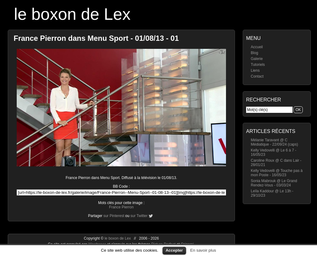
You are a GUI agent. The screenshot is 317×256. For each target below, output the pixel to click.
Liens (255, 70)
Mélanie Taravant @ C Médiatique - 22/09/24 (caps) (274, 142)
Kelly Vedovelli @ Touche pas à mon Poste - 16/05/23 (276, 173)
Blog (254, 53)
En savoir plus (203, 250)
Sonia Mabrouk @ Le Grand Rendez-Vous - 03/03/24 (274, 183)
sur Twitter (138, 216)
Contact (257, 76)
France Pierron (121, 207)
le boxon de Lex (72, 14)
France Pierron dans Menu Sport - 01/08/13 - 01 (96, 38)
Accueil (257, 47)
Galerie (257, 59)
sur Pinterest (113, 216)
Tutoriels (258, 64)
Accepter (174, 250)
